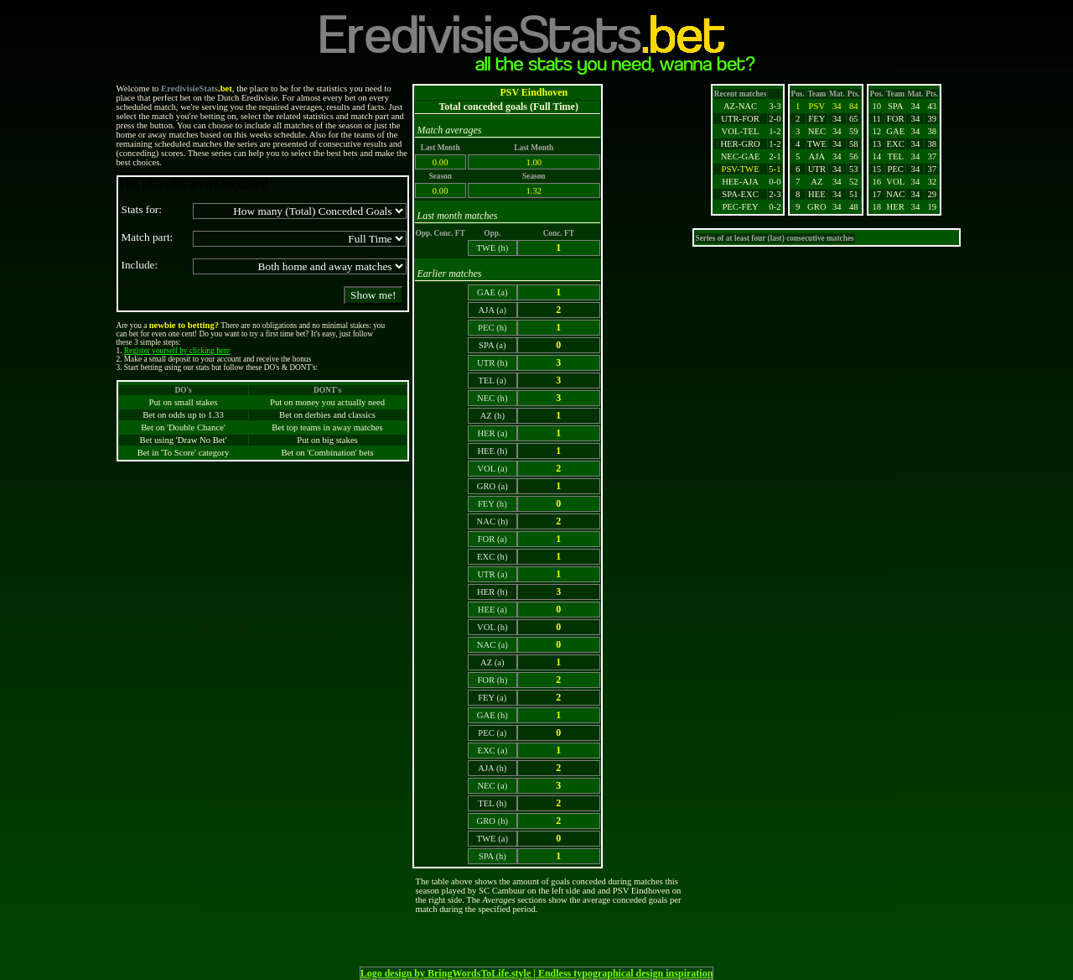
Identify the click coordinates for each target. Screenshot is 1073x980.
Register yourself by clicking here (177, 351)
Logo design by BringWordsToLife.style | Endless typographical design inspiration (536, 973)
